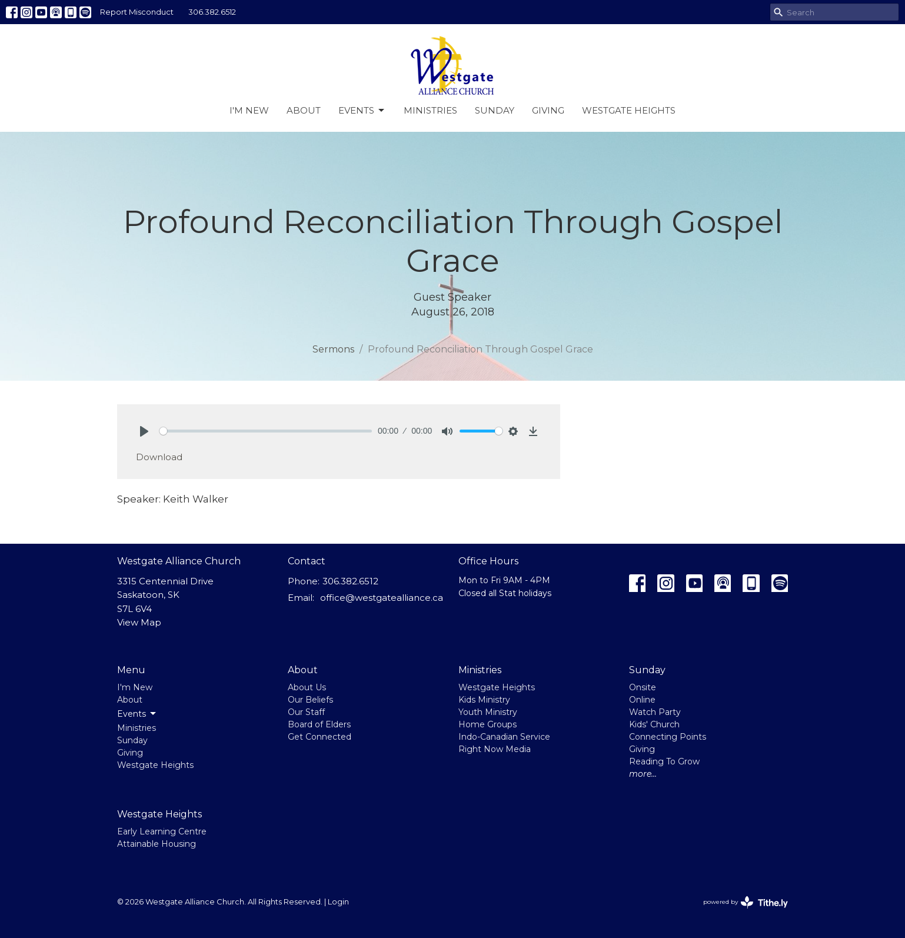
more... (643, 774)
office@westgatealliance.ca (381, 597)
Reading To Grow (664, 761)
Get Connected (319, 736)
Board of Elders (319, 724)
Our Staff (306, 712)
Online (642, 699)
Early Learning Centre (162, 831)
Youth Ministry (487, 712)
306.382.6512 (212, 11)
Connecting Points (667, 736)
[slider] (265, 431)
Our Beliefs (310, 699)
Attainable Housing (156, 844)
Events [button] (137, 714)
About (304, 110)
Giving (548, 110)
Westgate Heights (629, 110)
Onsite (642, 687)
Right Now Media (494, 749)
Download (159, 457)
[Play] (144, 431)
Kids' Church (654, 724)
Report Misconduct (137, 11)
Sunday (494, 110)
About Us (307, 687)
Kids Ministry (484, 699)
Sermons (333, 349)
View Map (139, 622)
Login (338, 901)
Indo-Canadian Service (504, 736)
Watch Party (655, 712)
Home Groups (487, 724)
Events (362, 111)
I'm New (249, 110)
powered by (745, 902)
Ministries (430, 110)
